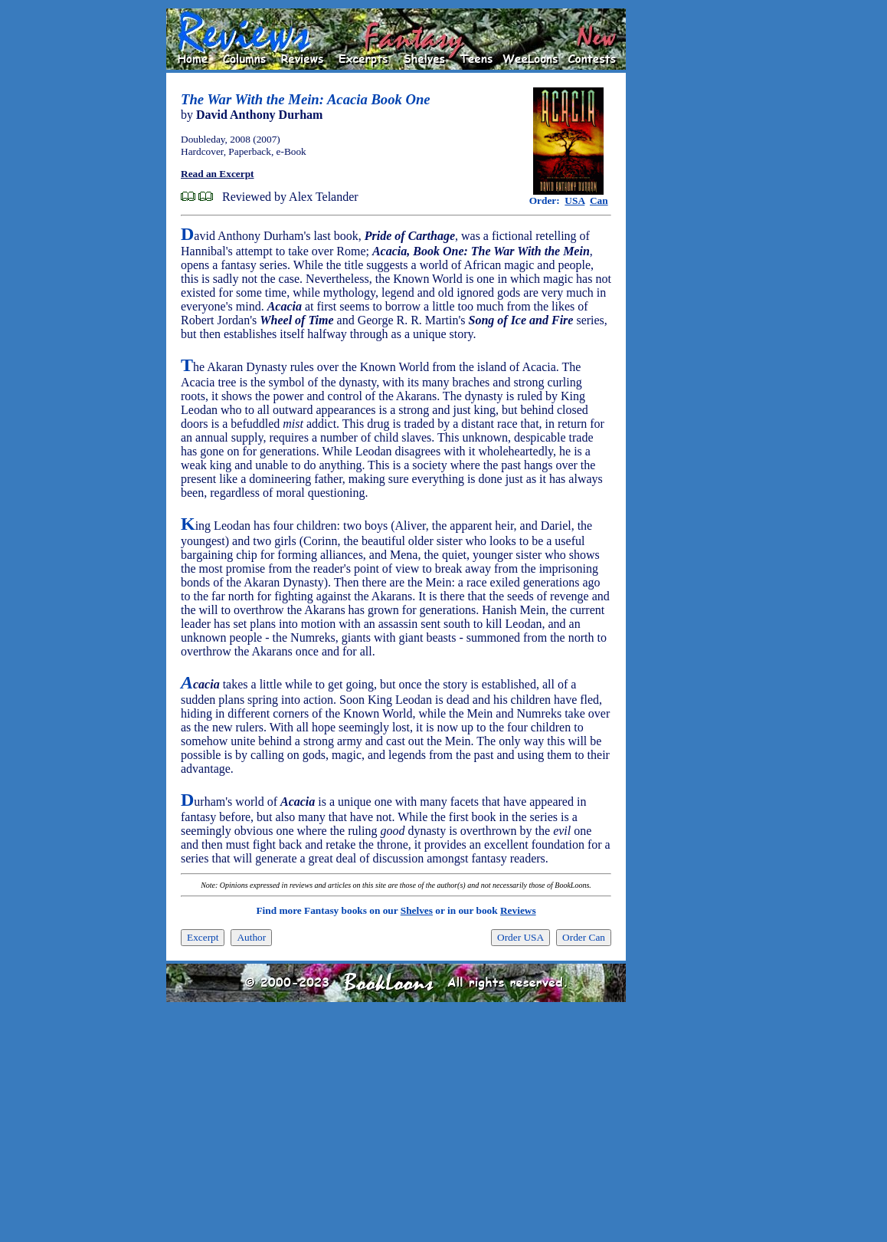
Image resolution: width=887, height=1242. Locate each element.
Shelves (417, 910)
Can (599, 200)
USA (574, 200)
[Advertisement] (675, 238)
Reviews (518, 910)
